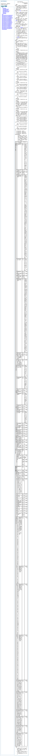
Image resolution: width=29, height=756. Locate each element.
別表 (20, 10)
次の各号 (21, 27)
